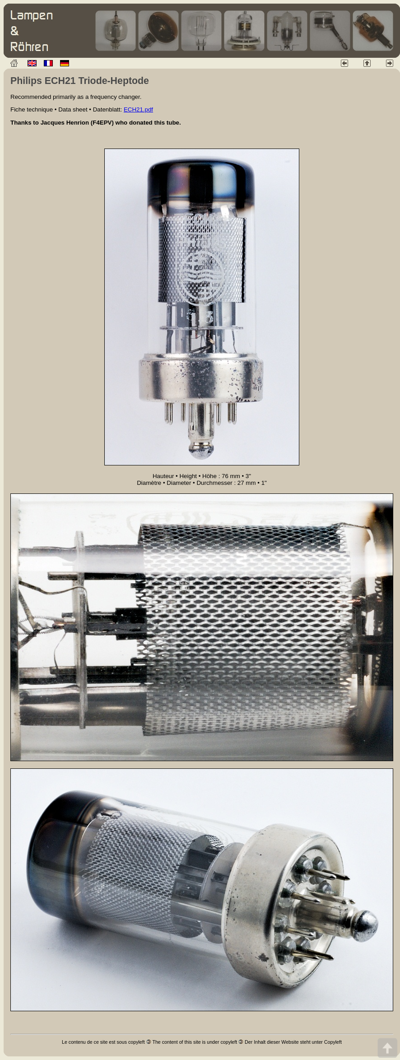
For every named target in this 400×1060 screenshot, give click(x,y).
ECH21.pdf (138, 109)
